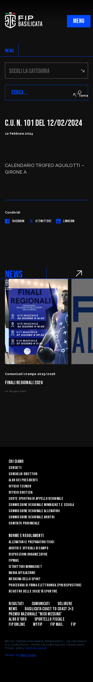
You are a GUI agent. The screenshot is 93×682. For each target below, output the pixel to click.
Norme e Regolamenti (26, 535)
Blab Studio (28, 655)
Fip (73, 624)
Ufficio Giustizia (21, 492)
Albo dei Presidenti (23, 480)
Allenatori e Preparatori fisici (31, 542)
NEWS (9, 51)
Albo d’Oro (18, 619)
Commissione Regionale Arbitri (31, 517)
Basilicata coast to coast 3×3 (49, 608)
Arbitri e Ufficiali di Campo (28, 548)
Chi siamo (16, 461)
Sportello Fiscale (49, 619)
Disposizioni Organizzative (28, 554)
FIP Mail (56, 624)
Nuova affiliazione (22, 573)
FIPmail (14, 560)
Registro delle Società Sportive (33, 591)
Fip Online (17, 624)
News (13, 608)
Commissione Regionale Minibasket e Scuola (41, 505)
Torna (80, 95)
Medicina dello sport (25, 579)
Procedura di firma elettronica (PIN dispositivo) (45, 585)
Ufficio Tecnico (20, 486)
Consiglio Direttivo (23, 474)
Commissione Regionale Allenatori (34, 511)
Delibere (65, 603)
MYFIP (37, 624)
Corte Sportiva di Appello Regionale (36, 498)
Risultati (16, 603)
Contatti (15, 468)
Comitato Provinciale (24, 523)
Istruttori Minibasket (25, 566)
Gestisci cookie (35, 648)
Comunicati (41, 603)
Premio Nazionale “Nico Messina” (35, 614)
